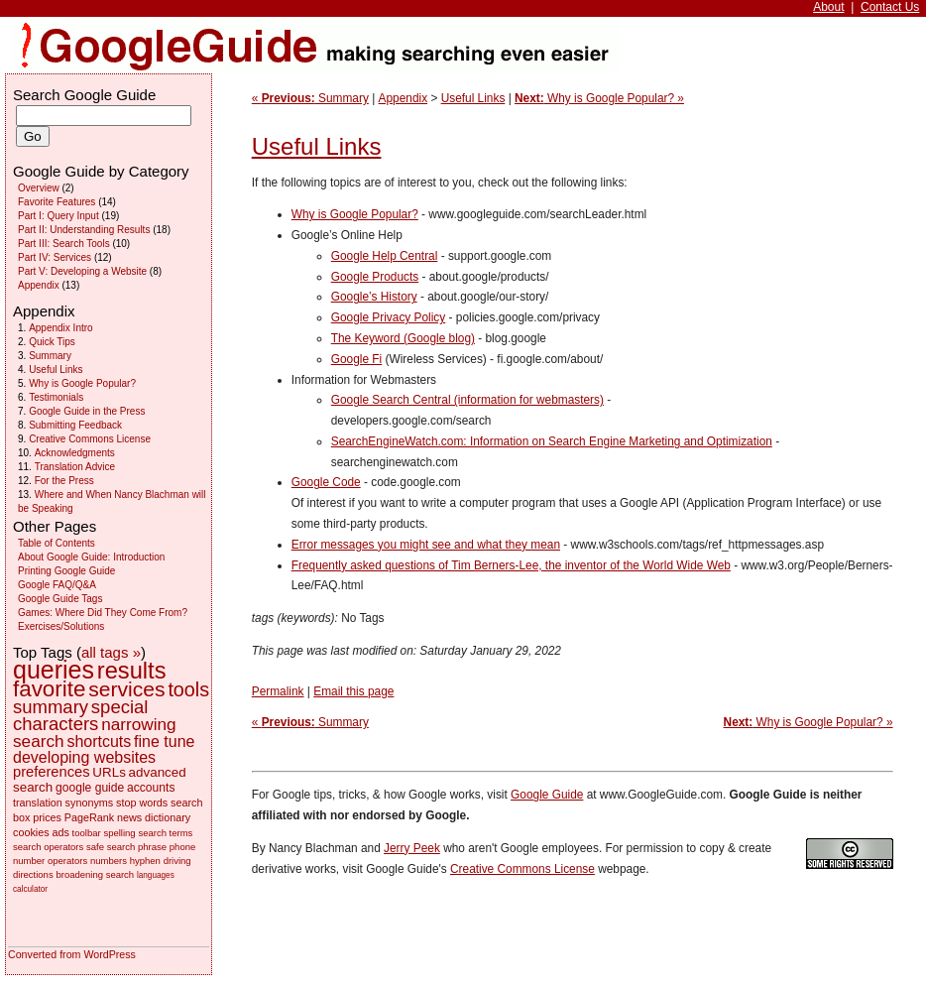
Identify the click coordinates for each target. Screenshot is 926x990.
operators (67, 860)
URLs (108, 772)
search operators (48, 846)
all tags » (111, 652)
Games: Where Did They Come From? (102, 612)
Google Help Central (384, 256)
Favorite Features (56, 201)
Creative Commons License (522, 869)
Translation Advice (75, 466)
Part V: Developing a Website (82, 271)
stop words (142, 802)
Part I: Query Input (58, 215)
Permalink (278, 691)
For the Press (64, 480)
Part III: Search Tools (64, 243)
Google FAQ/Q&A (57, 584)
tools (188, 689)
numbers (108, 860)
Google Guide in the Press (87, 411)
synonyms (89, 802)
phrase (152, 846)
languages (155, 875)
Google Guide (547, 795)
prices (47, 817)
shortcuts (98, 741)
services (126, 689)
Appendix (403, 98)
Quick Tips (52, 341)
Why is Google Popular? (354, 214)
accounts (150, 788)
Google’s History (374, 297)
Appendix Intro (61, 327)
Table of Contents (56, 543)
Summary (50, 355)
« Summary (310, 98)
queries (53, 669)
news (129, 817)
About (828, 7)
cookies (31, 832)
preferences (51, 772)
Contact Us (890, 7)
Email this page (353, 691)
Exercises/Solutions (61, 626)
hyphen (145, 860)
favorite (49, 689)
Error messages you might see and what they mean (425, 545)
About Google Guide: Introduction (91, 557)
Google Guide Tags (60, 598)
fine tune (164, 741)
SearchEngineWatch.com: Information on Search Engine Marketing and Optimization (551, 441)
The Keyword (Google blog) (403, 338)
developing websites (84, 757)
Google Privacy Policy (388, 317)
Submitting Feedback (75, 425)
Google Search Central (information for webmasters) (467, 400)
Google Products (374, 277)
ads (60, 832)
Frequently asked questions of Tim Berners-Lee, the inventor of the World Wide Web (511, 565)
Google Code (326, 482)
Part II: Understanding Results (84, 229)
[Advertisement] (828, 298)
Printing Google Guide (66, 570)
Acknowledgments (75, 452)
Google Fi (356, 359)
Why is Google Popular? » (599, 98)
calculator (30, 889)
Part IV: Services (54, 257)
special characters (80, 715)
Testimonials (56, 397)
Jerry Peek (412, 848)
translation (37, 802)
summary (50, 706)
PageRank (89, 817)
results (132, 670)
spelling (119, 832)
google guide (90, 788)
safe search (110, 846)
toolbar (86, 832)
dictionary (167, 817)
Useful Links (473, 98)
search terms (165, 832)
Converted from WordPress (72, 954)
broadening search (95, 874)
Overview (38, 188)
